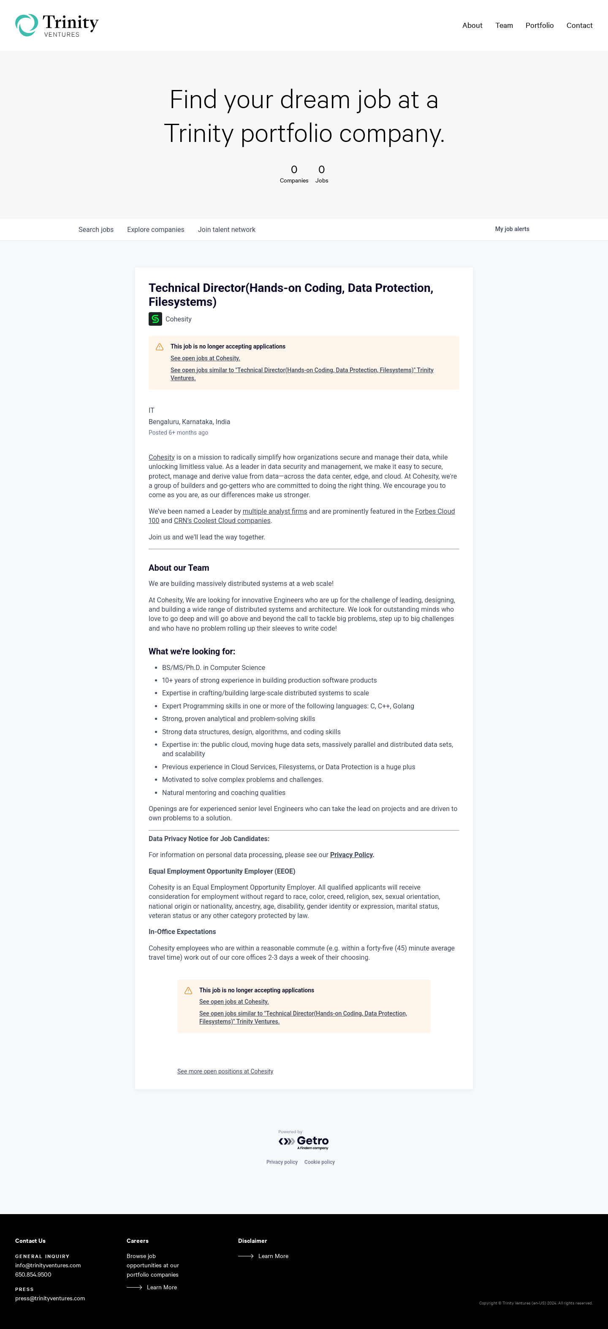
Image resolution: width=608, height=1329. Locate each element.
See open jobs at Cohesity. (205, 358)
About (472, 25)
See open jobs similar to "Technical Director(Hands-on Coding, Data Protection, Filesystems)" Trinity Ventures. (302, 374)
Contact (580, 25)
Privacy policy (282, 1162)
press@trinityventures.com (50, 1298)
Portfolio (540, 25)
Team (504, 25)
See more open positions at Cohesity (225, 1071)
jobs (96, 230)
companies (155, 230)
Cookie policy (319, 1162)
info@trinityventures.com (48, 1265)
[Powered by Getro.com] (304, 1140)
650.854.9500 (33, 1274)
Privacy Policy (351, 855)
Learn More (162, 1287)
